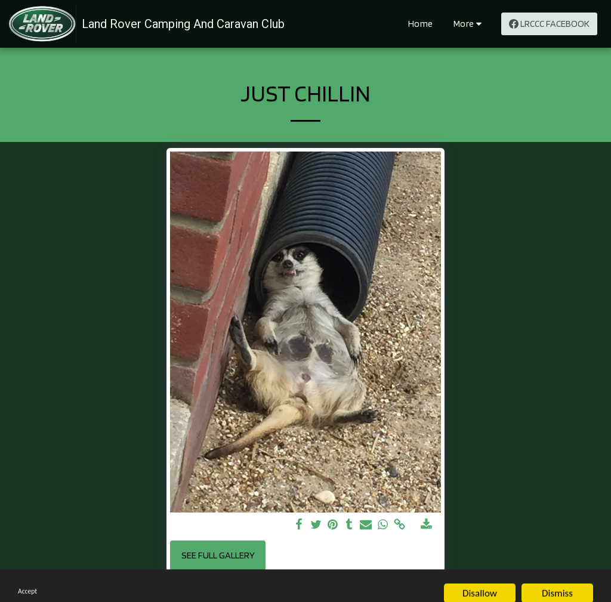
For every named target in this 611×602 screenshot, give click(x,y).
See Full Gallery (218, 555)
